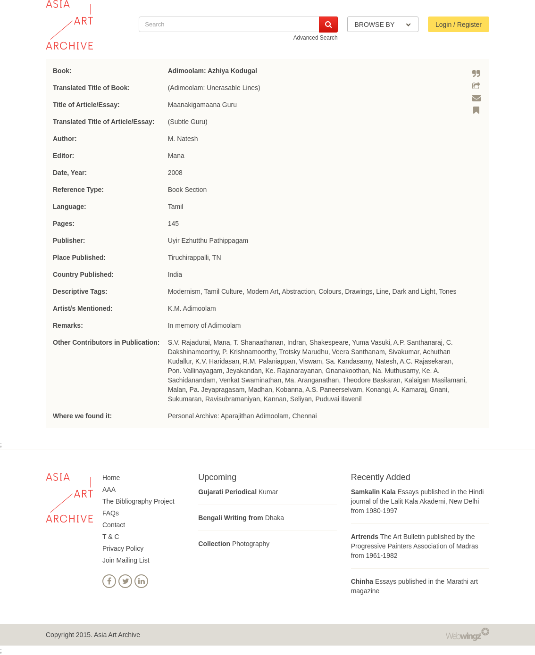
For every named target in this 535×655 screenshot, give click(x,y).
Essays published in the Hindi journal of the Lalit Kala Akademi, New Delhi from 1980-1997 (417, 501)
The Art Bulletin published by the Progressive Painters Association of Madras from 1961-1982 (414, 546)
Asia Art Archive (117, 634)
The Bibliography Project (138, 501)
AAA (109, 489)
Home (111, 477)
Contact (113, 525)
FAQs (110, 513)
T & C (110, 536)
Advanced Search (315, 37)
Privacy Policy (122, 548)
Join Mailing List (126, 560)
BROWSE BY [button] (383, 24)
